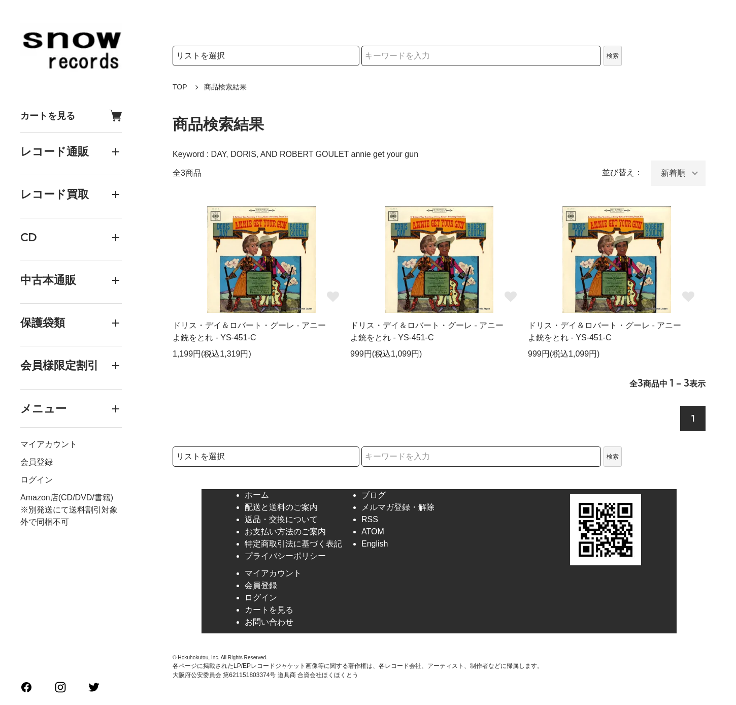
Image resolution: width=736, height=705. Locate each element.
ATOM (372, 531)
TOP (180, 87)
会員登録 (36, 462)
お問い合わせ (269, 622)
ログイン (36, 479)
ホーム (257, 495)
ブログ (373, 495)
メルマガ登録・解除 (397, 507)
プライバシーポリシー (285, 556)
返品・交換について (281, 519)
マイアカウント (48, 444)
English (374, 543)
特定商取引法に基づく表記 (293, 543)
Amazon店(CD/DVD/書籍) (66, 497)
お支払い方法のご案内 (285, 531)
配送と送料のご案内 (281, 507)
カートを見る (71, 115)
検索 (613, 55)
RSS (369, 519)
